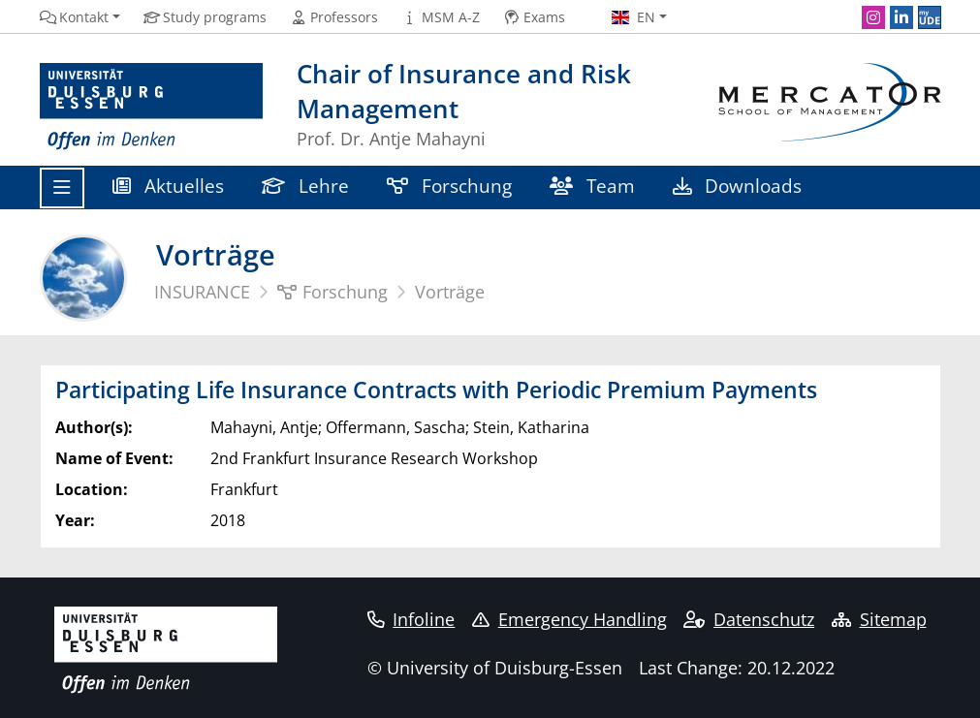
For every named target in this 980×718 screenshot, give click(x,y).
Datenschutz (748, 619)
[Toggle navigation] (62, 188)
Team (593, 185)
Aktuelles (168, 185)
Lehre (306, 185)
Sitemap (879, 619)
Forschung (450, 185)
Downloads (738, 185)
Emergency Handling (569, 619)
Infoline (411, 619)
